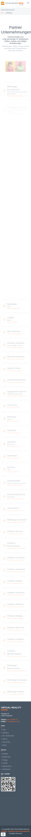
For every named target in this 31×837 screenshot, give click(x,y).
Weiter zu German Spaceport (15, 362)
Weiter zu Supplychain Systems (16, 400)
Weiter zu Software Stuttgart (15, 650)
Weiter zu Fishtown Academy (15, 350)
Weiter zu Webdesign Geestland (16, 692)
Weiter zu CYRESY (12, 324)
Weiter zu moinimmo (13, 412)
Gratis (4, 745)
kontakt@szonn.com (12, 721)
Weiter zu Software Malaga (15, 626)
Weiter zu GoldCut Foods (14, 374)
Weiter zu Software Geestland (16, 579)
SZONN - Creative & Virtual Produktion (15, 831)
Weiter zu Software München (15, 638)
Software (6, 732)
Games (5, 739)
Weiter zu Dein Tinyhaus (14, 336)
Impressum (6, 769)
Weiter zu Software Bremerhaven (16, 555)
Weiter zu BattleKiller (13, 311)
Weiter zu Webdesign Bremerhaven (17, 94)
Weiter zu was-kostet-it (14, 516)
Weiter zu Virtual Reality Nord (15, 505)
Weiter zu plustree (12, 477)
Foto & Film (6, 742)
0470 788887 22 (12, 719)
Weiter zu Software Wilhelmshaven (17, 665)
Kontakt (5, 753)
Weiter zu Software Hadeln (15, 591)
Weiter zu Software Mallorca (15, 614)
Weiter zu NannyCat (13, 437)
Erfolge (5, 760)
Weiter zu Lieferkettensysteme (16, 386)
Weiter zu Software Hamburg (15, 603)
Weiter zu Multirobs (13, 425)
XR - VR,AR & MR (8, 735)
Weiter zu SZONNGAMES (14, 491)
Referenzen (6, 757)
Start (2, 13)
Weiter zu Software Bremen (15, 540)
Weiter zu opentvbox (13, 463)
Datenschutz (7, 766)
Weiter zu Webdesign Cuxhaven (16, 528)
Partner (5, 763)
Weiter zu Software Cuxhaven (15, 567)
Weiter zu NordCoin (13, 451)
